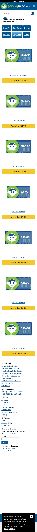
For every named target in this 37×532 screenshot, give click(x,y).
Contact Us (5, 402)
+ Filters (26, 35)
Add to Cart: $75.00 (18, 217)
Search (6, 13)
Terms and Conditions (9, 412)
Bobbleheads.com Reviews (11, 381)
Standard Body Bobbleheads (11, 371)
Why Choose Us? (7, 383)
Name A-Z (6, 28)
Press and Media (7, 378)
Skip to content (18, 1)
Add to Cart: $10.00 (18, 353)
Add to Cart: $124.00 (18, 126)
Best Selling (17, 28)
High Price (17, 35)
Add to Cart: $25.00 (18, 308)
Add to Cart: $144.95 (18, 80)
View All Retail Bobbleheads (11, 373)
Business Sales (6, 451)
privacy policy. (9, 529)
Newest (27, 28)
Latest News (5, 386)
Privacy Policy (6, 410)
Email (3, 436)
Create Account (6, 425)
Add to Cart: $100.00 (18, 171)
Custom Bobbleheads (9, 366)
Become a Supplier (8, 448)
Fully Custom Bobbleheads (10, 368)
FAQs (3, 405)
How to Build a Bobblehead (11, 376)
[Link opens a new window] (34, 6)
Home (5, 18)
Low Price (6, 35)
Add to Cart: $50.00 (18, 262)
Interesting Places (7, 407)
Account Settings (7, 423)
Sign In (3, 420)
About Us (4, 400)
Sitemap (4, 415)
